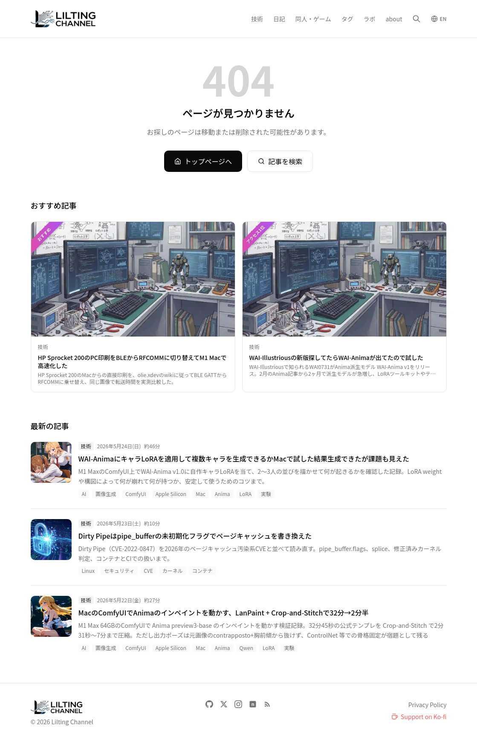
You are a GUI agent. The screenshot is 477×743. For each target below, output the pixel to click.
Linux (88, 570)
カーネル (172, 570)
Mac (200, 493)
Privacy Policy (427, 704)
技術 (257, 19)
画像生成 (105, 493)
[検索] (416, 19)
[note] (253, 704)
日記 (279, 19)
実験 (266, 493)
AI (84, 493)
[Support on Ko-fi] (418, 716)
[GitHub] (209, 704)
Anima (222, 493)
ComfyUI (135, 493)
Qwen (246, 647)
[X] (224, 704)
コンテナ (202, 570)
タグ (347, 19)
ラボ (370, 19)
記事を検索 (280, 161)
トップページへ (203, 161)
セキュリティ (119, 570)
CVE (148, 570)
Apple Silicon (171, 493)
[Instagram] (238, 704)
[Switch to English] (438, 18)
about (394, 19)
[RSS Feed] (267, 704)
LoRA (246, 493)
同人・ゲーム (313, 19)
